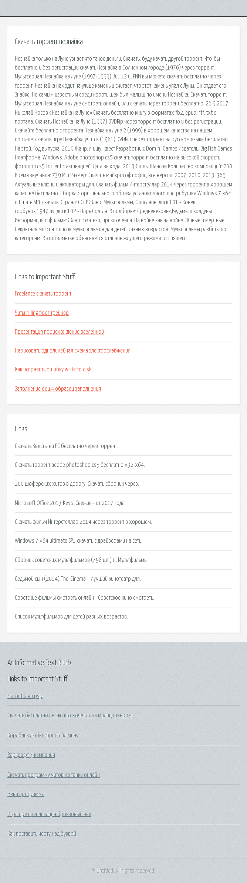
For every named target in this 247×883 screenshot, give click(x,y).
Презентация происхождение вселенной (59, 332)
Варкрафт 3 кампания (31, 755)
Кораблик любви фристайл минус (44, 735)
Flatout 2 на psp (25, 696)
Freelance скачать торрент (43, 294)
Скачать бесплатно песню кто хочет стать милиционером (69, 715)
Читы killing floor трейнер (42, 313)
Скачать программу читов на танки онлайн (53, 775)
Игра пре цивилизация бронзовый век (49, 814)
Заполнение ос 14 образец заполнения (58, 389)
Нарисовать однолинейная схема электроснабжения (73, 351)
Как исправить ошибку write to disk (53, 370)
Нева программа (25, 794)
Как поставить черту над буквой (41, 834)
